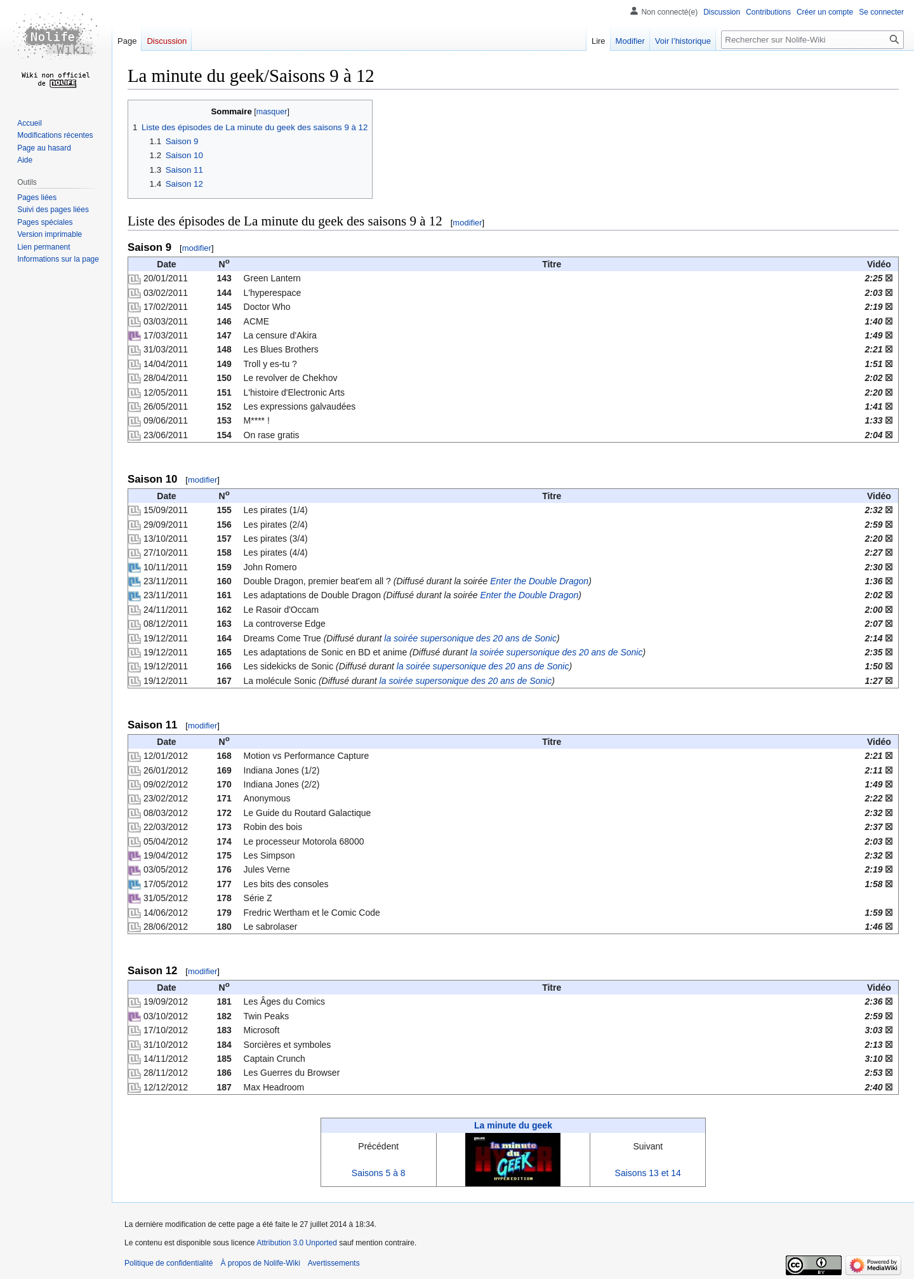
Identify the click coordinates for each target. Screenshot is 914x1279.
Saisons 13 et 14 (648, 1173)
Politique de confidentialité (168, 1263)
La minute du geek (513, 1125)
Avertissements (334, 1263)
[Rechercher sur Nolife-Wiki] (812, 39)
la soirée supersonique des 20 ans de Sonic (470, 638)
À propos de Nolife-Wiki (260, 1263)
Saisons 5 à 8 (379, 1173)
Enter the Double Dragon (539, 581)
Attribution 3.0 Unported (296, 1242)
